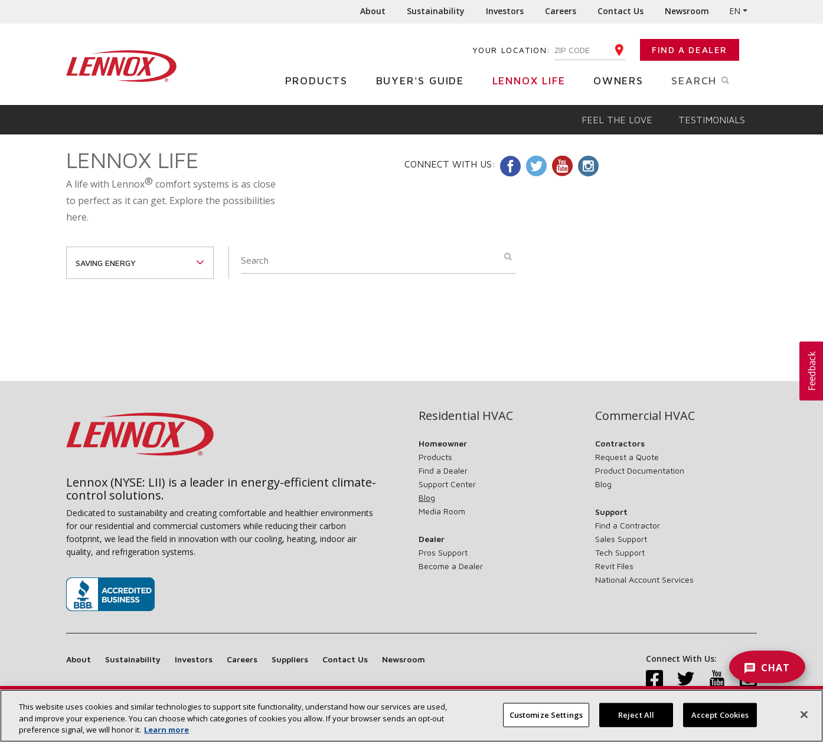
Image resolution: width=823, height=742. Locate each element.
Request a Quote (627, 457)
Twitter (536, 166)
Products (321, 79)
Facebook (510, 166)
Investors (505, 11)
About (373, 11)
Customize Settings (546, 721)
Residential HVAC (466, 415)
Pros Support (443, 552)
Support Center (447, 484)
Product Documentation (639, 470)
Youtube (562, 166)
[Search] (378, 260)
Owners (622, 79)
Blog (427, 498)
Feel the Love (617, 119)
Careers (560, 11)
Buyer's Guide (424, 79)
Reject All (636, 721)
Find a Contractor (627, 525)
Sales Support (621, 539)
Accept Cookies (720, 721)
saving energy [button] (106, 263)
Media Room (442, 511)
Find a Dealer (689, 50)
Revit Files (614, 566)
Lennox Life (533, 79)
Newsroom (687, 11)
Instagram (588, 166)
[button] (811, 371)
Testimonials (711, 119)
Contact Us (620, 11)
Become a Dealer (451, 566)
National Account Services (644, 579)
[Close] (804, 721)
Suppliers (290, 659)
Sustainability (436, 11)
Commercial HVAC (645, 415)
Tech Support (620, 552)
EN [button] (734, 11)
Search (714, 79)
